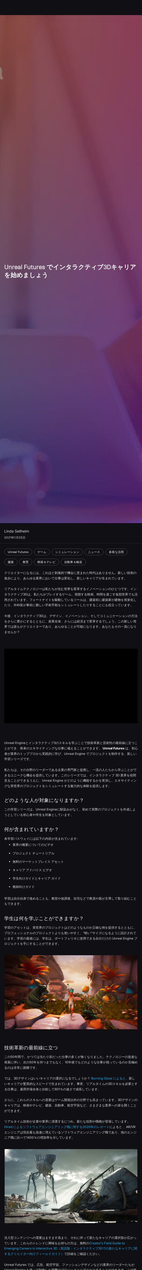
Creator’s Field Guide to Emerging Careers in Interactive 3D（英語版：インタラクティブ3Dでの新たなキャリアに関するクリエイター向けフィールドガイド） (70, 1248)
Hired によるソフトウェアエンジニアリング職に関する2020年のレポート (56, 1127)
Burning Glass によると (108, 1078)
